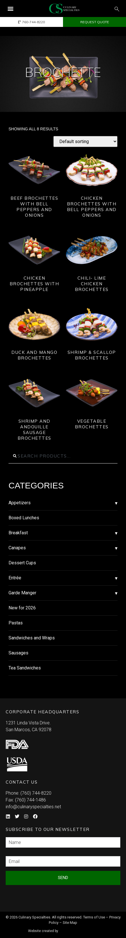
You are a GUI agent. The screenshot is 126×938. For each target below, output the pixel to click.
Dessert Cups (22, 562)
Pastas (16, 623)
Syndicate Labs (79, 928)
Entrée (15, 577)
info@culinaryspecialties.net (33, 806)
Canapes (17, 547)
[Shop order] (85, 141)
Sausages (18, 653)
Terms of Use (94, 917)
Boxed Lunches (24, 517)
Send (63, 877)
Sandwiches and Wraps (32, 638)
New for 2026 (22, 608)
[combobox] (63, 456)
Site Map (70, 922)
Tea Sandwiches (25, 668)
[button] (10, 8)
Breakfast (18, 532)
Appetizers (20, 502)
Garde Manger (22, 592)
